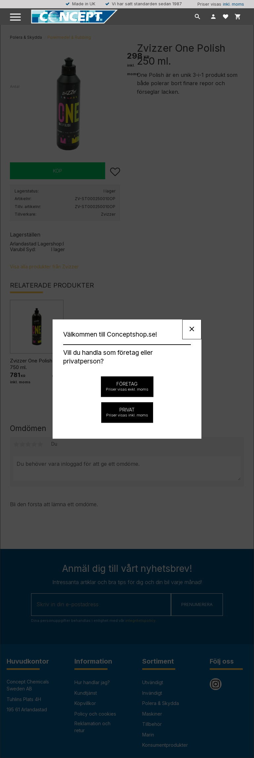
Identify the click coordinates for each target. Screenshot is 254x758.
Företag (127, 386)
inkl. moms (233, 4)
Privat (127, 412)
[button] (15, 17)
